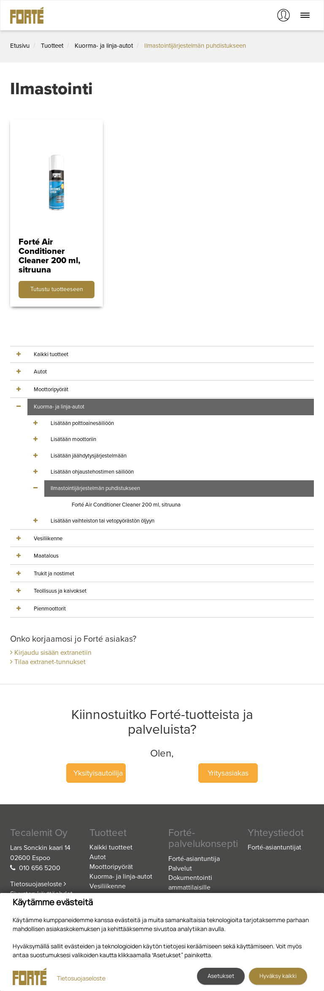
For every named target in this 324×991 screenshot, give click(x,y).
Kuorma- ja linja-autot (104, 45)
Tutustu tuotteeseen (56, 289)
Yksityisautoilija (98, 773)
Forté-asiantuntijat (274, 847)
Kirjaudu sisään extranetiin (51, 652)
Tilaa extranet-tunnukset (48, 662)
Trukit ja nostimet (54, 573)
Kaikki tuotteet (51, 354)
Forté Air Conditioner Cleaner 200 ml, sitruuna (126, 504)
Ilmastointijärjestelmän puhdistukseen (195, 45)
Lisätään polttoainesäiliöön (82, 423)
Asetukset (221, 976)
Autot (40, 371)
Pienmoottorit (50, 608)
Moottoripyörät (51, 389)
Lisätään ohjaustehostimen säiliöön (92, 471)
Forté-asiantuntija (194, 859)
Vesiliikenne (48, 538)
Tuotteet (52, 45)
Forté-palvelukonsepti (201, 839)
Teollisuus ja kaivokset (60, 591)
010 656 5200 (39, 868)
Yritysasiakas (228, 773)
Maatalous (46, 556)
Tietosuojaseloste (38, 884)
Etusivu (20, 45)
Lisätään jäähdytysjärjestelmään (89, 455)
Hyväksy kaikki (278, 976)
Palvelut (180, 868)
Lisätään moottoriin (73, 439)
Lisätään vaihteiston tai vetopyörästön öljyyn (102, 520)
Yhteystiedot (276, 833)
